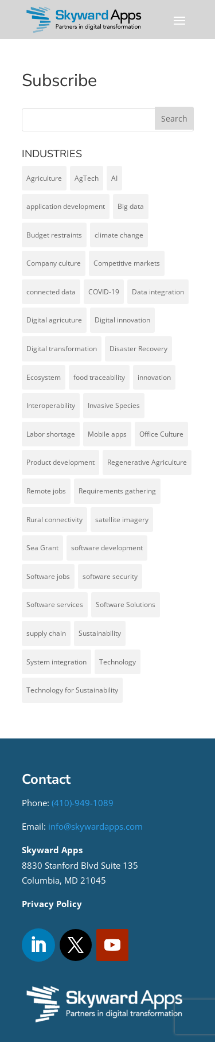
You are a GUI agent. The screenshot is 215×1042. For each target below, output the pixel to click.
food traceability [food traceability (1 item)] (99, 377)
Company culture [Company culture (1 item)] (53, 263)
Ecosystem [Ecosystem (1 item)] (43, 377)
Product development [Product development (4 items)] (60, 462)
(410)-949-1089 (83, 802)
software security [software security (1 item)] (110, 576)
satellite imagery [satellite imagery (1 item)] (121, 519)
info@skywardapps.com (95, 826)
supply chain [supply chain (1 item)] (46, 633)
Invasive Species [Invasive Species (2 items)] (114, 405)
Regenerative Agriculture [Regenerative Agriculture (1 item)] (147, 462)
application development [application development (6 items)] (65, 206)
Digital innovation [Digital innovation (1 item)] (122, 320)
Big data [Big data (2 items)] (131, 206)
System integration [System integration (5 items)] (56, 662)
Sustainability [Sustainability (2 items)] (100, 633)
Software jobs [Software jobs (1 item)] (48, 576)
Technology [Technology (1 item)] (117, 662)
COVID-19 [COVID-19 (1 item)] (103, 292)
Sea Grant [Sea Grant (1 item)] (42, 548)
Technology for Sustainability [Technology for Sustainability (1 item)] (72, 690)
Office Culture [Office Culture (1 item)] (161, 434)
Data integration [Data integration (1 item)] (158, 292)
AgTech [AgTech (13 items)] (87, 178)
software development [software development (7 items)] (107, 548)
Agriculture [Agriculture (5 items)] (44, 178)
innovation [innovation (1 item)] (154, 377)
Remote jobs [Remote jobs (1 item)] (46, 491)
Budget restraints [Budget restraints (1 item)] (54, 235)
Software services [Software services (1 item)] (54, 604)
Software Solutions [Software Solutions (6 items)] (125, 604)
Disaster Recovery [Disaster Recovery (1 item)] (138, 348)
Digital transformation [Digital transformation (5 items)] (61, 348)
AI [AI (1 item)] (114, 178)
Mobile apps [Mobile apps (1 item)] (107, 434)
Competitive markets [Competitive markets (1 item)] (126, 263)
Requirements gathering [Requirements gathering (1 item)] (117, 491)
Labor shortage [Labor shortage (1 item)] (50, 434)
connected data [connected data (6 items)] (51, 292)
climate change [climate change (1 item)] (119, 235)
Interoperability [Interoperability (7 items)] (50, 405)
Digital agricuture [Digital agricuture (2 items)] (54, 320)
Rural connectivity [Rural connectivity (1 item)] (54, 519)
